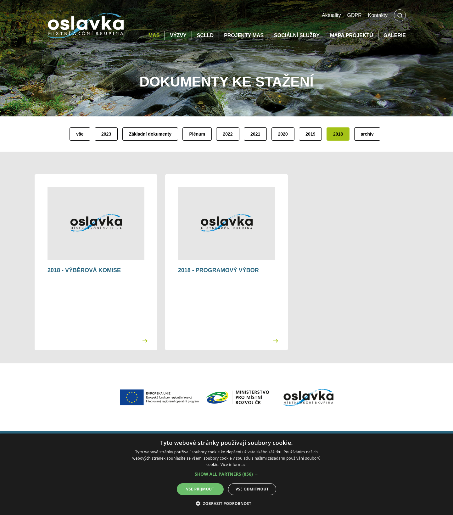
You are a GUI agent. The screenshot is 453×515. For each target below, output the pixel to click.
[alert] (226, 474)
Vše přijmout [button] (200, 489)
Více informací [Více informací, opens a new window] (234, 464)
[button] (227, 474)
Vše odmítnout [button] (252, 489)
